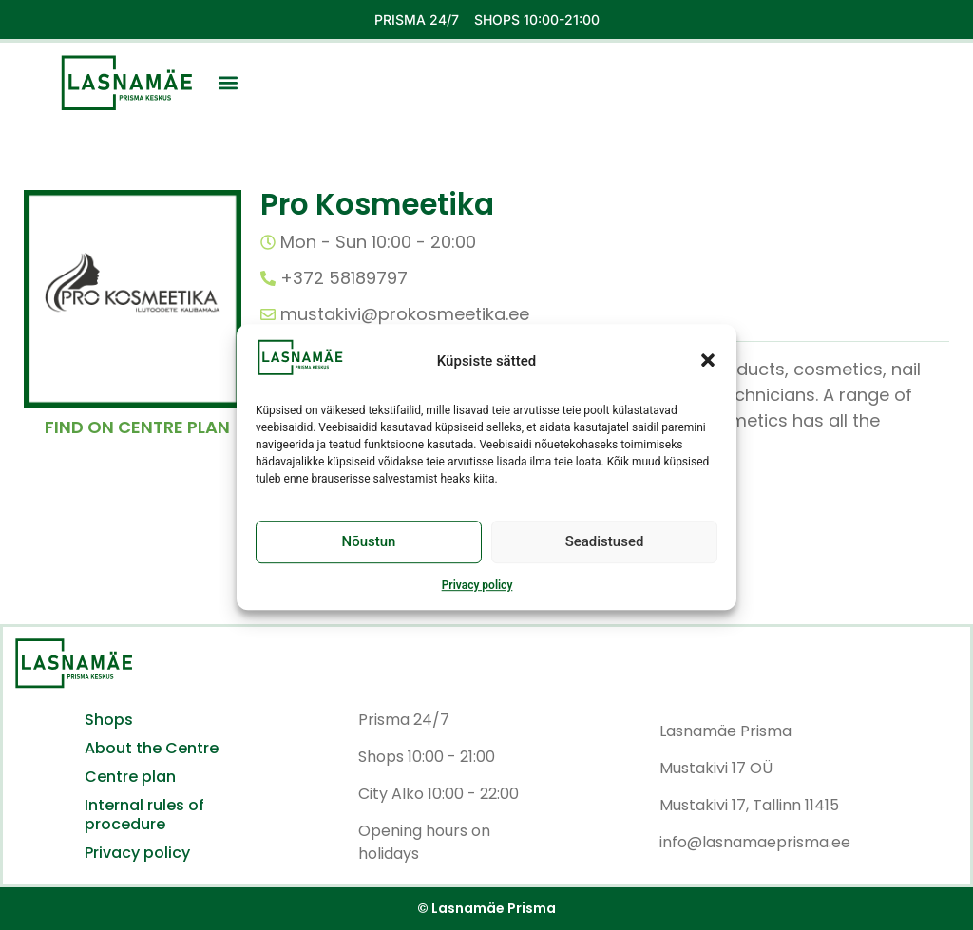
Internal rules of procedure (144, 815)
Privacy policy (477, 595)
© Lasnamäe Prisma (486, 908)
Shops (109, 720)
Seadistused (604, 551)
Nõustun (369, 551)
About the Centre (152, 748)
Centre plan (130, 777)
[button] (707, 371)
